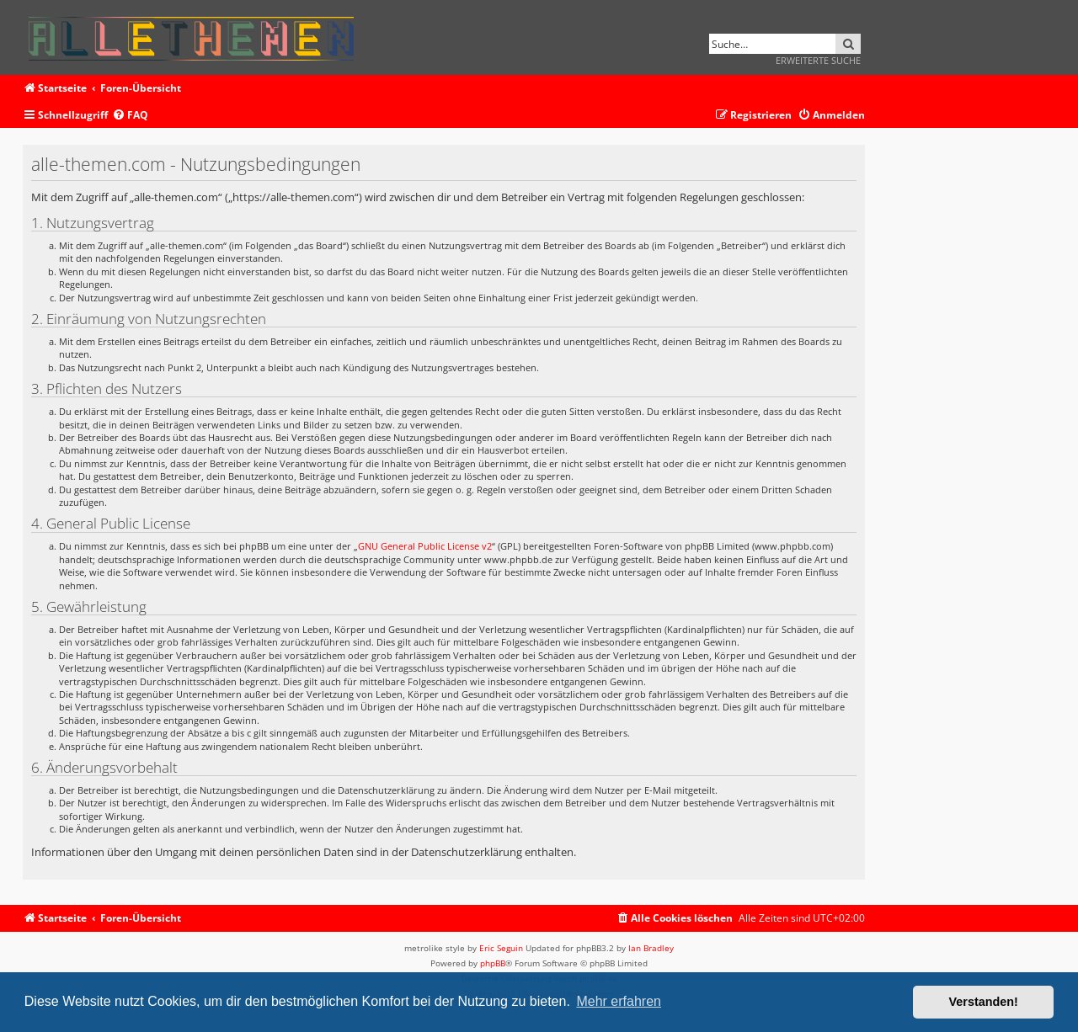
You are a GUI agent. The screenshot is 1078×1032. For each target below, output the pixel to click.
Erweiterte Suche (818, 60)
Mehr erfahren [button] (618, 1001)
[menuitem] (130, 115)
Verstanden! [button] (983, 1001)
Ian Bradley (651, 948)
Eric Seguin (501, 948)
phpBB (492, 963)
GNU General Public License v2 (425, 546)
